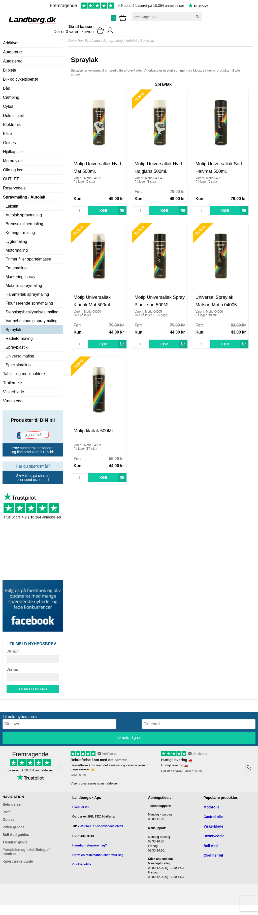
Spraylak (13, 330)
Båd (6, 88)
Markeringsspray (20, 277)
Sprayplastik (16, 347)
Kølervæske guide (18, 861)
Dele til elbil (13, 115)
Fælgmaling (16, 268)
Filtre (7, 134)
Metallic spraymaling (24, 285)
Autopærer (12, 52)
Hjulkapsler (13, 152)
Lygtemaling (16, 241)
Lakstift (12, 206)
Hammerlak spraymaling (27, 294)
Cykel (8, 106)
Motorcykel (12, 161)
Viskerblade (13, 392)
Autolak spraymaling (24, 215)
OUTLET (11, 179)
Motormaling (17, 250)
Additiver (11, 43)
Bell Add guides (16, 835)
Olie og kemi (14, 170)
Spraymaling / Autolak (24, 197)
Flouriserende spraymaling (29, 303)
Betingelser (12, 804)
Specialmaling (18, 365)
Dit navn (13, 651)
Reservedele (14, 188)
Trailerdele (12, 383)
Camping (11, 97)
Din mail (13, 669)
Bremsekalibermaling (24, 224)
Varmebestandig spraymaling (31, 321)
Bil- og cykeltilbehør (20, 79)
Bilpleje (9, 70)
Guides (9, 143)
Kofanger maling (20, 233)
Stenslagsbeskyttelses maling (32, 312)
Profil (7, 812)
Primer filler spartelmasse (28, 259)
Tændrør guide (15, 842)
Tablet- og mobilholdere (24, 374)
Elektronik (12, 124)
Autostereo (12, 61)
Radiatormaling (19, 338)
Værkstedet (13, 401)
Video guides (13, 827)
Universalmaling (20, 356)
